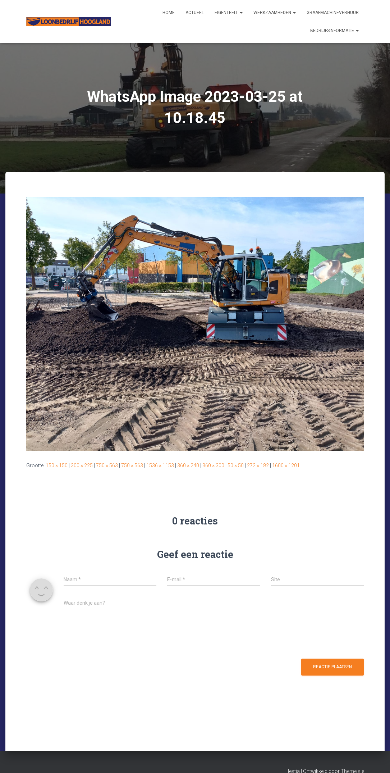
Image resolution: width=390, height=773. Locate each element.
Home (168, 12)
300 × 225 (82, 465)
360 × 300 (213, 465)
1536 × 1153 (160, 465)
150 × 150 (57, 465)
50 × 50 (236, 465)
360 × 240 (188, 465)
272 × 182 (258, 465)
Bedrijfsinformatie (334, 30)
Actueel (194, 12)
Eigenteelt (229, 12)
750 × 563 (107, 465)
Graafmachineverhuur (333, 12)
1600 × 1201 (286, 465)
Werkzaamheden (274, 12)
